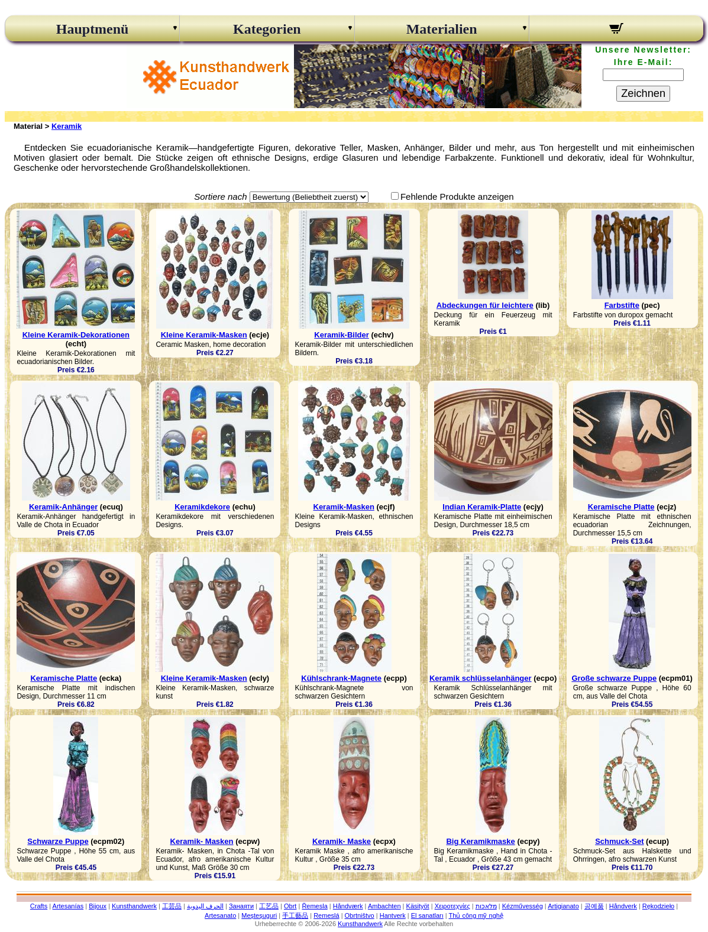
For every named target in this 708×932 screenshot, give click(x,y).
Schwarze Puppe (57, 841)
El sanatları (427, 915)
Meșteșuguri (259, 915)
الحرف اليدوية (205, 906)
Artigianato (563, 906)
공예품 (594, 906)
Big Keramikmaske (480, 841)
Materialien (441, 29)
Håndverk (623, 906)
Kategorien (267, 29)
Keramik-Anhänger (63, 506)
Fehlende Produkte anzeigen (457, 196)
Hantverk (393, 915)
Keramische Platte (621, 506)
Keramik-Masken (343, 506)
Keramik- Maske (341, 841)
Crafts (38, 906)
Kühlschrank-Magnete (341, 678)
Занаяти (241, 906)
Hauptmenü (92, 29)
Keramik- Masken (202, 841)
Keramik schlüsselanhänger (480, 678)
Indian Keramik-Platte (481, 506)
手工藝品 (295, 915)
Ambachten (384, 906)
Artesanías (68, 906)
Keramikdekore (202, 506)
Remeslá (326, 915)
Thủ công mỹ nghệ (476, 915)
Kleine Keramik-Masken (204, 334)
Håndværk (348, 906)
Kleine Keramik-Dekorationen (76, 334)
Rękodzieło (658, 906)
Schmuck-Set (619, 841)
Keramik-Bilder (341, 334)
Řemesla (314, 906)
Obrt (290, 906)
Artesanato (220, 915)
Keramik (66, 126)
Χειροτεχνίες (452, 906)
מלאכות (486, 906)
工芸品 (172, 906)
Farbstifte (621, 305)
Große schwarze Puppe (614, 678)
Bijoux (97, 906)
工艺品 (269, 906)
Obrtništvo (359, 915)
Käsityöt (417, 906)
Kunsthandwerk (134, 906)
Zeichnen (643, 93)
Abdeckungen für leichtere (485, 305)
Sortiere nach (220, 196)
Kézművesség (522, 906)
